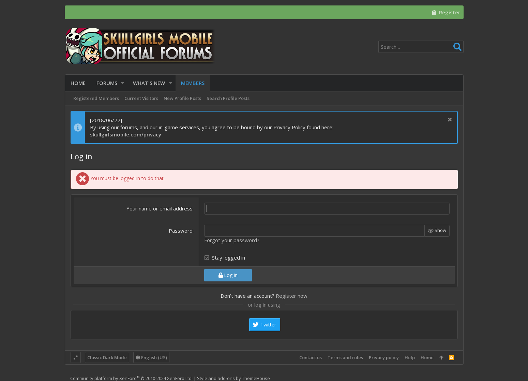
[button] (123, 83)
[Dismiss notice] (449, 120)
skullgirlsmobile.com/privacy (125, 134)
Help (410, 357)
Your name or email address (159, 208)
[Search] (421, 47)
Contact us (310, 357)
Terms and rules (345, 357)
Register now (291, 295)
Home (427, 357)
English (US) (151, 357)
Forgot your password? (231, 240)
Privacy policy (384, 357)
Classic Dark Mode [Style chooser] (107, 357)
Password (181, 230)
